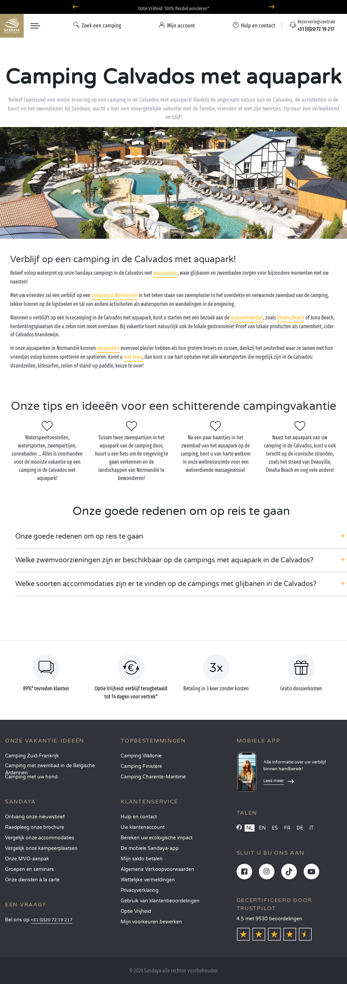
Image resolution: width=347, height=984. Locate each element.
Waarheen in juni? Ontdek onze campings (173, 7)
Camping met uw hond (31, 777)
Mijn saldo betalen (142, 859)
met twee (133, 357)
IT (311, 828)
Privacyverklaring (140, 890)
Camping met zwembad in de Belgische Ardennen (50, 768)
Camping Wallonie (141, 756)
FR (287, 828)
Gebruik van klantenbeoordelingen (160, 901)
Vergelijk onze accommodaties (39, 838)
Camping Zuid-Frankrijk (32, 756)
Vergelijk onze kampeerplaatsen (41, 848)
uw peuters (108, 348)
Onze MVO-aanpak (27, 859)
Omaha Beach (290, 317)
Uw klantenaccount (143, 827)
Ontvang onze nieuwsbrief (35, 817)
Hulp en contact (139, 817)
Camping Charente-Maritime (153, 777)
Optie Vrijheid (136, 911)
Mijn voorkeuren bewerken (151, 922)
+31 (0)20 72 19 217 (52, 920)
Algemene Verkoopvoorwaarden (157, 869)
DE (300, 828)
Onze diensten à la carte (32, 880)
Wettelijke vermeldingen (148, 880)
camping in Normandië (114, 295)
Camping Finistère (141, 766)
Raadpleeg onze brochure (34, 827)
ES (275, 828)
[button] (181, 536)
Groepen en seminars (29, 869)
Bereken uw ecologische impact (156, 838)
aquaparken (165, 273)
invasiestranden (246, 317)
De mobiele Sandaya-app (150, 848)
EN (262, 828)
